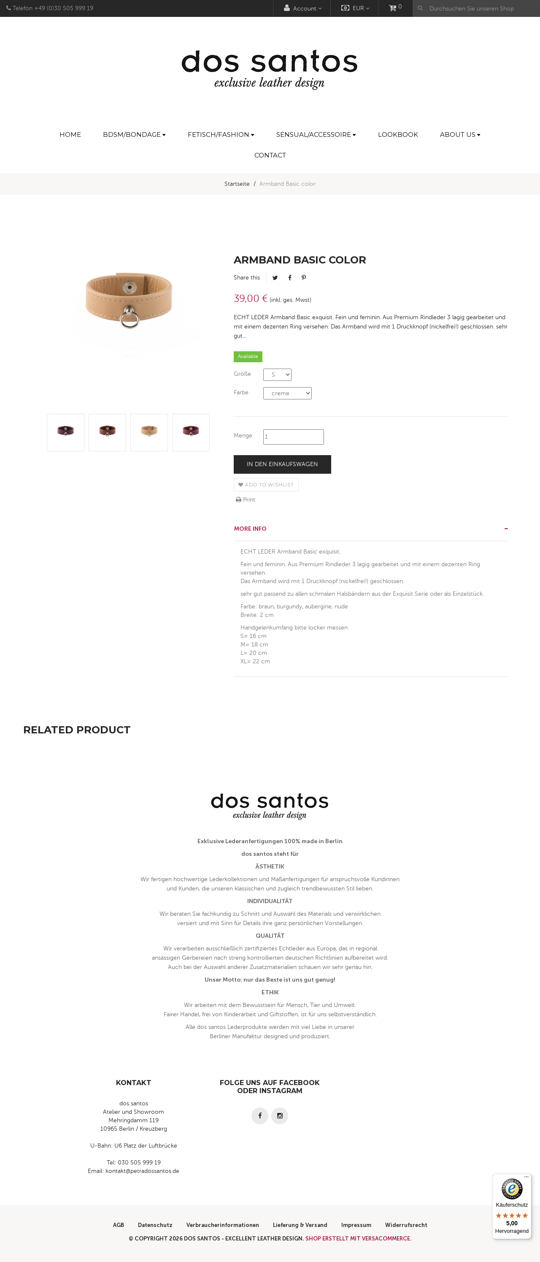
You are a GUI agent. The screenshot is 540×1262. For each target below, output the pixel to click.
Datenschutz (155, 1225)
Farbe (241, 392)
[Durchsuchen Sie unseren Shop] (476, 8)
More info (250, 528)
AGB (118, 1225)
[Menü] (526, 1179)
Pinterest (304, 278)
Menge (243, 435)
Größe (242, 374)
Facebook (290, 278)
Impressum (356, 1225)
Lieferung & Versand (300, 1225)
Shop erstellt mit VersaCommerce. (358, 1238)
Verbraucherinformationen (222, 1225)
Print (245, 500)
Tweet (275, 278)
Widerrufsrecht (406, 1225)
